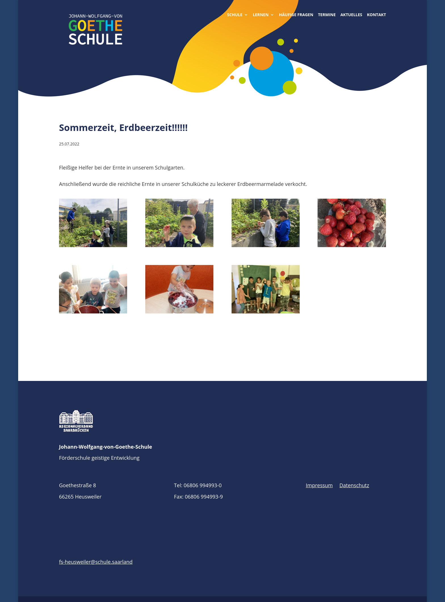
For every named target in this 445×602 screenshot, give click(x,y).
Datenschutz (354, 485)
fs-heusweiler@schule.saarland (96, 561)
